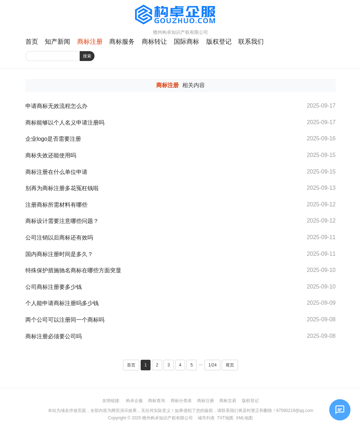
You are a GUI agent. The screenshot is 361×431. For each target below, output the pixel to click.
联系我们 (251, 41)
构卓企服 (134, 400)
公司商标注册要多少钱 (53, 287)
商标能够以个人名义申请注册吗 (64, 123)
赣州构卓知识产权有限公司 (167, 417)
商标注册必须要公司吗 (53, 336)
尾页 (230, 365)
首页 (31, 41)
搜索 (87, 56)
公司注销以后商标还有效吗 (59, 238)
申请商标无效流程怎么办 (56, 106)
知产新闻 (57, 41)
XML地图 (244, 417)
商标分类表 (181, 400)
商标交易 (227, 400)
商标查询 (156, 400)
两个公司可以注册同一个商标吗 (64, 320)
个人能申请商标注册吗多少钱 (62, 303)
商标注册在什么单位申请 (56, 172)
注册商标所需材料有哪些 (56, 205)
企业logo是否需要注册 (53, 139)
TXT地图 (225, 417)
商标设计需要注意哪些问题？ (62, 221)
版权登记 (219, 41)
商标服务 (122, 41)
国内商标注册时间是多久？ (59, 254)
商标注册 (90, 41)
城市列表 (206, 417)
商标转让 (154, 41)
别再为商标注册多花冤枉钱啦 (62, 188)
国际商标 (186, 41)
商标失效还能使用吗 (50, 155)
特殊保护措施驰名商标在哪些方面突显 (73, 270)
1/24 (212, 365)
